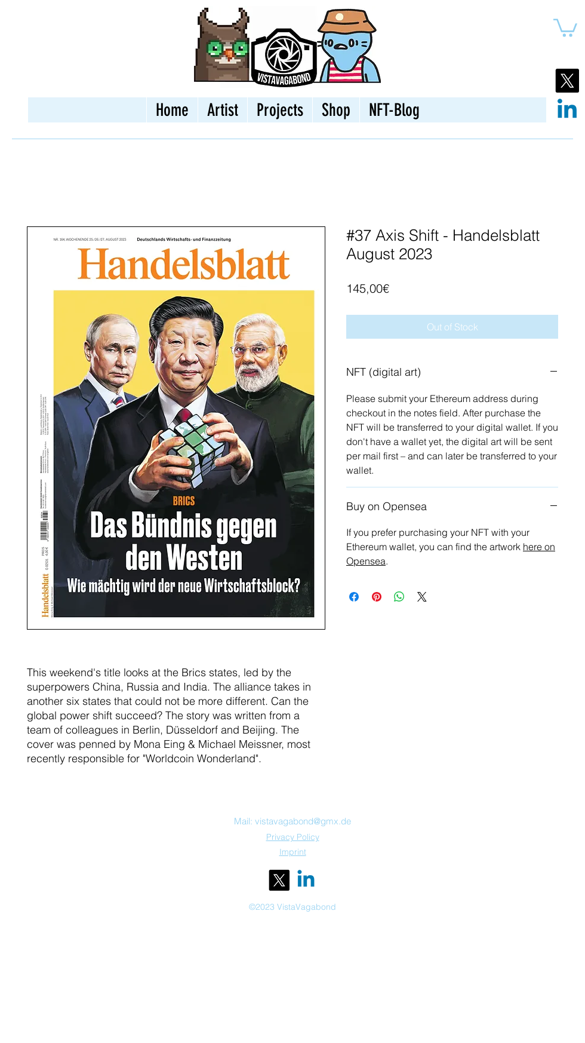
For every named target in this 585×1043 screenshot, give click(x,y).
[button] (565, 27)
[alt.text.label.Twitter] (279, 880)
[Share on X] (422, 597)
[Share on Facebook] (354, 597)
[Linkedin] (567, 110)
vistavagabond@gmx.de (303, 821)
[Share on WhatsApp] (399, 597)
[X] (567, 81)
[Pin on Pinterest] (377, 597)
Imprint (292, 851)
